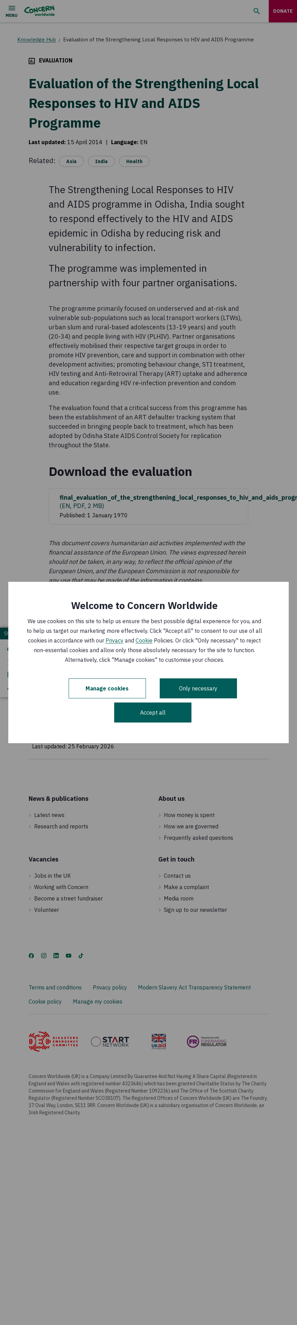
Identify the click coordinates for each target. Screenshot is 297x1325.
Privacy (114, 640)
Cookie (144, 640)
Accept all (153, 712)
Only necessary (198, 688)
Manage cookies (107, 688)
